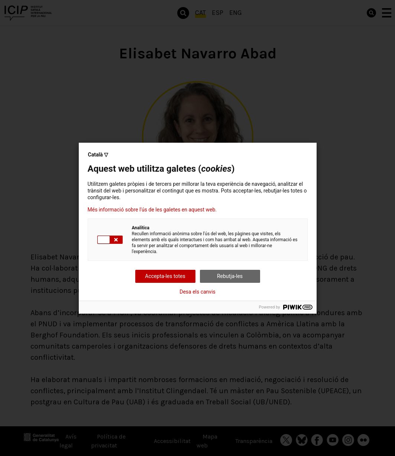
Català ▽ (98, 155)
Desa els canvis (197, 292)
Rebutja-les (230, 276)
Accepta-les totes (165, 276)
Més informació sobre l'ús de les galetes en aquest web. (152, 210)
